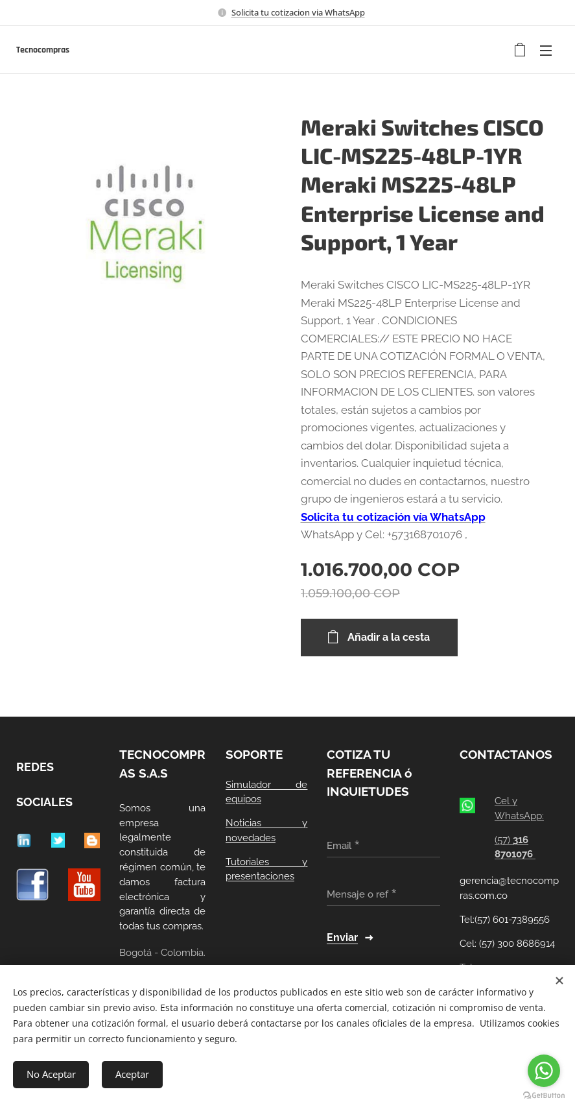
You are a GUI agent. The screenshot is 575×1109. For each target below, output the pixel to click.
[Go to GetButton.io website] (544, 1095)
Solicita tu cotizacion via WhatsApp (298, 12)
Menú (546, 50)
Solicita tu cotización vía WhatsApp (393, 516)
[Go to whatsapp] (544, 1071)
